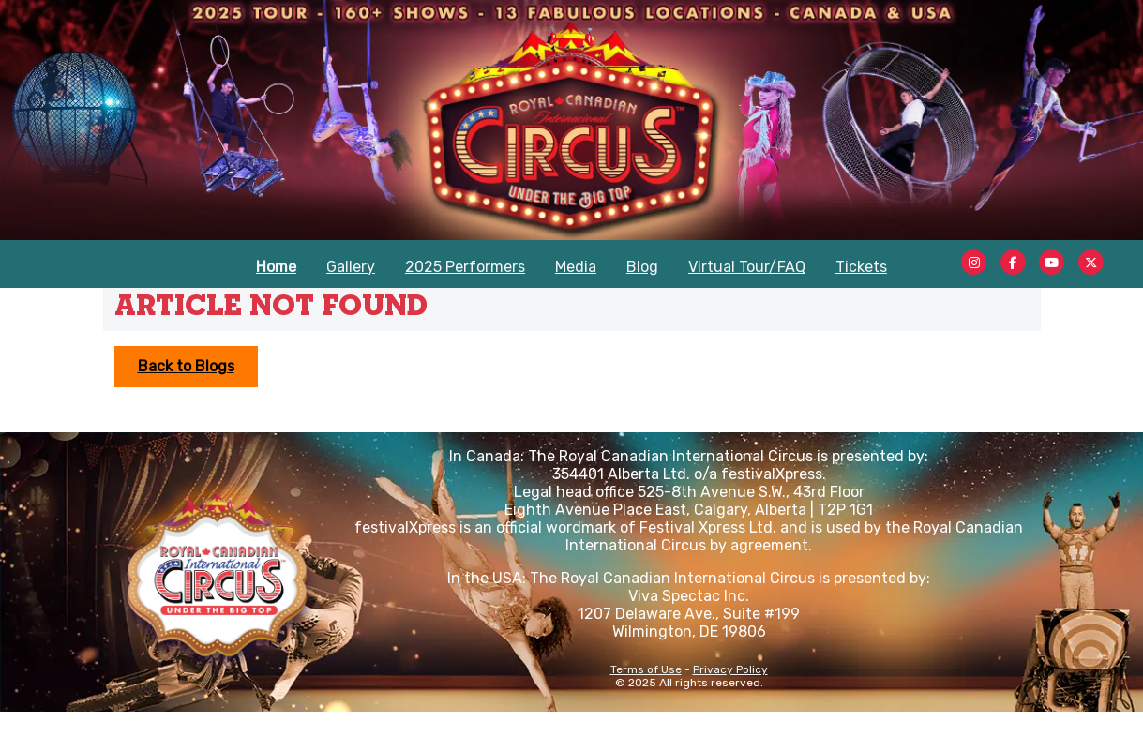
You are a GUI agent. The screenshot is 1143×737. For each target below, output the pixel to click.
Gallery (350, 267)
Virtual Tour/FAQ (746, 267)
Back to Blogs (186, 366)
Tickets (861, 267)
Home (276, 267)
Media (575, 267)
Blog (642, 267)
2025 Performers (465, 267)
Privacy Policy (730, 669)
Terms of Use (646, 669)
